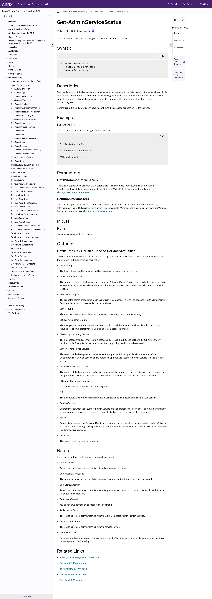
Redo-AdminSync (18, 180)
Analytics (12, 55)
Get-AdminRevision (19, 131)
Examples (12, 47)
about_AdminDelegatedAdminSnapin (79, 557)
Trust (10, 302)
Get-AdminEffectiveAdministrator (25, 112)
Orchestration (14, 294)
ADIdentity (13, 51)
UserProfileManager (17, 306)
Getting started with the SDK (21, 33)
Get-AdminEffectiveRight (22, 116)
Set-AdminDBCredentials (22, 245)
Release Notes (14, 37)
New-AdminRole (18, 172)
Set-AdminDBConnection (22, 241)
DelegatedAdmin (16, 77)
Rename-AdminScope (20, 222)
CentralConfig (14, 70)
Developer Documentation (34, 4)
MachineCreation (15, 287)
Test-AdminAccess (19, 268)
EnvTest (12, 279)
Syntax (177, 34)
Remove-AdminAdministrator (23, 184)
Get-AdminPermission (20, 123)
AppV (10, 62)
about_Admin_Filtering (21, 85)
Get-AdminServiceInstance (22, 154)
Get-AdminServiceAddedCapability (26, 150)
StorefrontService (16, 298)
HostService (13, 283)
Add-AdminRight (18, 93)
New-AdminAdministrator (22, 169)
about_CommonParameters (97, 211)
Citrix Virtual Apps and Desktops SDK (77, 12)
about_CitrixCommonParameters (22, 25)
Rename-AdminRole (19, 218)
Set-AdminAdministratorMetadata (25, 237)
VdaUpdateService (16, 309)
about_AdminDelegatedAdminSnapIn (27, 81)
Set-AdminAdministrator (21, 233)
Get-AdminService (19, 146)
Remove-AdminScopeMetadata (24, 210)
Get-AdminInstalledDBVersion (24, 119)
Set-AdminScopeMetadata (22, 260)
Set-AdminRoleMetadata (22, 252)
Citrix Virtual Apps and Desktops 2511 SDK (112, 12)
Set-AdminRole (17, 249)
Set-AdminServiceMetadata (23, 264)
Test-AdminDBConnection (22, 271)
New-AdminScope (19, 176)
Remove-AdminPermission (22, 191)
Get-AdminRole (17, 135)
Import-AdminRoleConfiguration (25, 165)
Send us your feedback (178, 75)
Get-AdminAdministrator (21, 96)
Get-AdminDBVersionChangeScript (26, 108)
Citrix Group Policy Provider (20, 29)
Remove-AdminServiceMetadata (25, 214)
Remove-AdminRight (20, 195)
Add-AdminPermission (20, 89)
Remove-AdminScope (20, 207)
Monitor (11, 290)
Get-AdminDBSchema (20, 104)
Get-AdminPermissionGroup (23, 127)
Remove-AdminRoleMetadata (24, 203)
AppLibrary (13, 58)
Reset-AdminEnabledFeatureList (25, 226)
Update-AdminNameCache (22, 275)
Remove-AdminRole (19, 199)
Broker (11, 66)
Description (179, 41)
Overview (12, 22)
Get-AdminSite (17, 161)
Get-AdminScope (18, 142)
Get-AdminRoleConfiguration (23, 138)
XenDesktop (13, 313)
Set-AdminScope (18, 256)
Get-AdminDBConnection (22, 100)
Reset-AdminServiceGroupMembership (28, 229)
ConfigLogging (15, 74)
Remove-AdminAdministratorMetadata (27, 188)
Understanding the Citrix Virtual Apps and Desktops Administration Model (26, 42)
